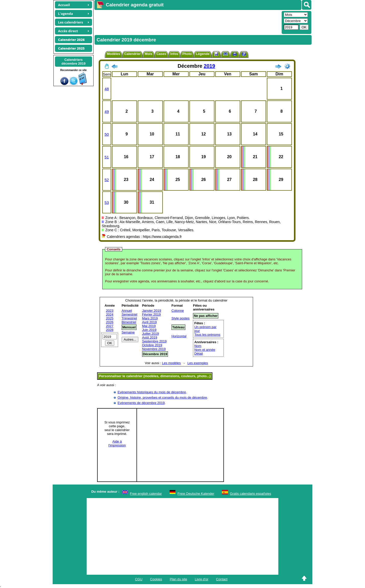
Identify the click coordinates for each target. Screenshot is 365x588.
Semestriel (129, 314)
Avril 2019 (149, 322)
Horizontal (179, 336)
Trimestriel (129, 318)
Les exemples (197, 363)
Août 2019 (149, 337)
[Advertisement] (187, 21)
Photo (187, 54)
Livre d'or (201, 579)
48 (107, 89)
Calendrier (132, 54)
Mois (148, 54)
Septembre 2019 (154, 341)
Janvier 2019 (151, 311)
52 (107, 180)
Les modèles (171, 363)
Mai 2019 (149, 326)
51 (107, 157)
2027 (109, 326)
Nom (197, 346)
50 (107, 134)
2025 (109, 318)
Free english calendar (146, 493)
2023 (109, 311)
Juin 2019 (149, 330)
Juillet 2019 (150, 334)
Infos (174, 54)
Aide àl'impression (117, 443)
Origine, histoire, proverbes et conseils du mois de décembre (162, 397)
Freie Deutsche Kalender (196, 493)
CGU (138, 579)
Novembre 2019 (154, 349)
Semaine (128, 332)
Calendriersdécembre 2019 (74, 61)
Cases (161, 54)
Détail (198, 353)
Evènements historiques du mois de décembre (152, 392)
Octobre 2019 (152, 345)
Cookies (156, 579)
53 (107, 202)
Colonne (178, 311)
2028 (109, 330)
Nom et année (204, 350)
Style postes (181, 318)
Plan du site (178, 579)
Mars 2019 (150, 318)
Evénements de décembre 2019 (141, 403)
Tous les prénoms (207, 335)
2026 (109, 322)
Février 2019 (151, 314)
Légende (202, 54)
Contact (221, 579)
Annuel (127, 311)
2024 (109, 314)
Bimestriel (129, 322)
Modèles (113, 54)
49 (107, 111)
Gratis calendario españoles (250, 493)
